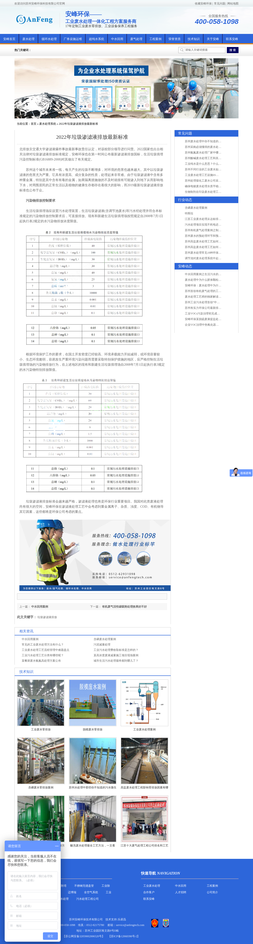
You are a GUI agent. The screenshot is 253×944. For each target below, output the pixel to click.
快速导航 (148, 873)
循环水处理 (49, 39)
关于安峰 (213, 39)
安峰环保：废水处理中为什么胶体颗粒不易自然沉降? (217, 285)
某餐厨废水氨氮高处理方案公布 (41, 660)
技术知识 (194, 39)
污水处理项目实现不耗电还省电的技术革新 (211, 224)
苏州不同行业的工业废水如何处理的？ (208, 169)
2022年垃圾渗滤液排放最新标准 (78, 123)
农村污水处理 (60, 898)
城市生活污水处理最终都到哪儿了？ (116, 660)
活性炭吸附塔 (58, 885)
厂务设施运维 (73, 39)
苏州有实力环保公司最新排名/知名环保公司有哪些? (217, 308)
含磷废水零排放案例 (40, 787)
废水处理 (28, 39)
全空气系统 (91, 892)
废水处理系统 (47, 123)
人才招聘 (180, 892)
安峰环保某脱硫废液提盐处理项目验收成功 (211, 319)
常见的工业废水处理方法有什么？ (43, 644)
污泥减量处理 (102, 644)
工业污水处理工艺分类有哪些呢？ (43, 655)
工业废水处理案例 (144, 729)
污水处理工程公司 (87, 898)
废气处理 (136, 39)
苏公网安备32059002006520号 (83, 936)
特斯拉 (189, 213)
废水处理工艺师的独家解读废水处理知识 (210, 296)
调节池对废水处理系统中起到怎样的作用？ (211, 258)
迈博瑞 (72, 892)
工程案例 (155, 39)
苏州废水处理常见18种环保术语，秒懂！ (210, 252)
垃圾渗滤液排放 (47, 617)
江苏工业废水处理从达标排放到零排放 (208, 219)
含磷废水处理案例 (105, 639)
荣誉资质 (175, 39)
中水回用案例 (39, 606)
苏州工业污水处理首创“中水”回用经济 (208, 302)
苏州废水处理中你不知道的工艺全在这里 (210, 141)
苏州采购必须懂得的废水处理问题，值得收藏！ (214, 147)
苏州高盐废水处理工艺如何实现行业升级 (210, 241)
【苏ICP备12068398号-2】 (124, 936)
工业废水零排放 (41, 729)
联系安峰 (232, 39)
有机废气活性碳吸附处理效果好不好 (124, 606)
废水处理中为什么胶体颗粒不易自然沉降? (210, 279)
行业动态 (185, 200)
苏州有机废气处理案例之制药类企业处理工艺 (213, 230)
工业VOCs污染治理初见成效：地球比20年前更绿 (215, 313)
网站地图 (233, 3)
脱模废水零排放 (92, 729)
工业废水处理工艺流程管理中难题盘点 (45, 650)
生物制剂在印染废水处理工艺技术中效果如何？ (214, 191)
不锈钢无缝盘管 (84, 885)
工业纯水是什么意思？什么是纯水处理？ (210, 163)
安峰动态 (185, 266)
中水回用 (117, 39)
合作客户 (149, 892)
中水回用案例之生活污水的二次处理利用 (210, 274)
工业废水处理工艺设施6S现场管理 (206, 175)
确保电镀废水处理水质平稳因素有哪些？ (210, 186)
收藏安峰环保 (203, 3)
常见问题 (219, 3)
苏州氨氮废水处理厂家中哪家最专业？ (208, 152)
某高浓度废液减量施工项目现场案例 (116, 655)
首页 (33, 123)
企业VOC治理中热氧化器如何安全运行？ (210, 324)
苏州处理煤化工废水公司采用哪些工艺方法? (212, 180)
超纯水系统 (96, 39)
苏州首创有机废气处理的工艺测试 (206, 291)
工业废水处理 (151, 885)
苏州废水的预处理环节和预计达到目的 (208, 235)
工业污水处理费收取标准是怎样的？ (116, 650)
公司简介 (212, 892)
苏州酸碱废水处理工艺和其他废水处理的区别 (213, 158)
